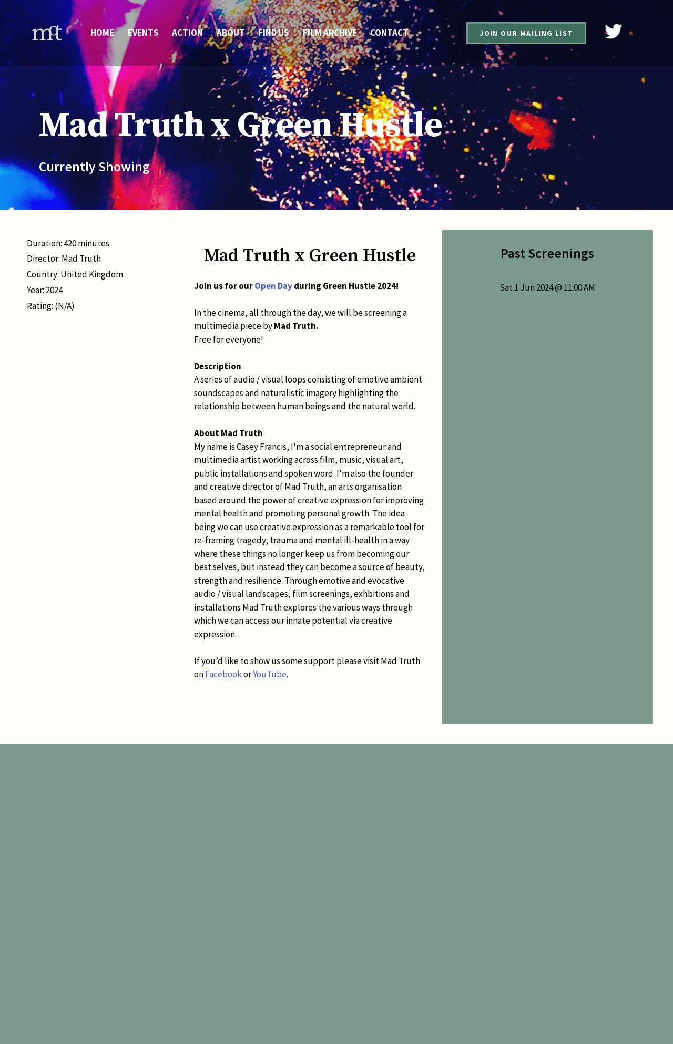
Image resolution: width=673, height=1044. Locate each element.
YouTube (270, 674)
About (231, 32)
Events (143, 32)
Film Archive (330, 32)
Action (187, 32)
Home (102, 32)
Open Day (273, 286)
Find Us (273, 32)
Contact (389, 32)
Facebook (223, 674)
